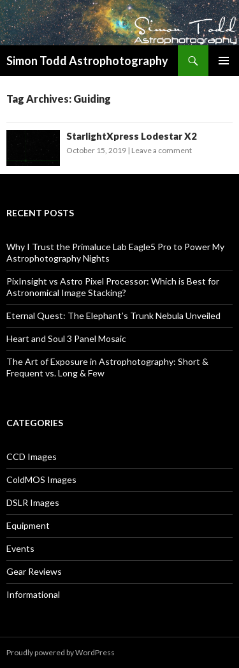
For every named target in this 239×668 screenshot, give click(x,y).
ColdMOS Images (41, 479)
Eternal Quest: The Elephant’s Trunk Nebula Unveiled (113, 315)
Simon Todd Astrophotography (87, 61)
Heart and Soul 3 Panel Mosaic (66, 338)
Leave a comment (161, 150)
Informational (33, 594)
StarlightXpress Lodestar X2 (131, 136)
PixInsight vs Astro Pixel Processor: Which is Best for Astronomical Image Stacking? (112, 287)
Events (20, 548)
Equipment (28, 525)
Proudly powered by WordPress (60, 652)
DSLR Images (32, 502)
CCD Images (31, 456)
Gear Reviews (34, 571)
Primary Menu (223, 60)
